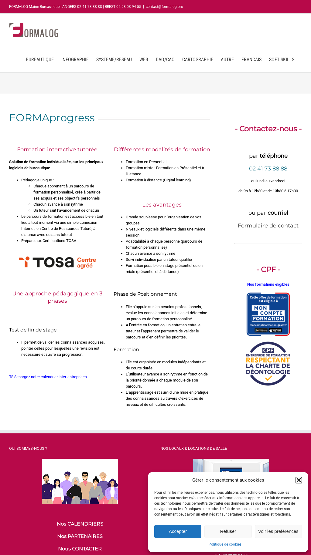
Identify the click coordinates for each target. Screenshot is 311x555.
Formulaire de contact (268, 225)
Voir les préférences (278, 531)
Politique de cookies (225, 544)
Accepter (178, 531)
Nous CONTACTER (80, 549)
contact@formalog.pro (164, 7)
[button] (299, 480)
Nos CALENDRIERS (80, 524)
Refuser (228, 531)
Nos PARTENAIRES (80, 536)
